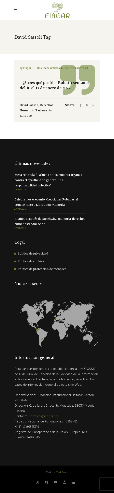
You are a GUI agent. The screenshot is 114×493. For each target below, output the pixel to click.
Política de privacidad (33, 253)
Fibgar (27, 68)
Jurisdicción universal (74, 68)
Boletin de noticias (48, 68)
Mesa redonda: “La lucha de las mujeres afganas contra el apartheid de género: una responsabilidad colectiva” (48, 180)
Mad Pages (62, 472)
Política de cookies (31, 261)
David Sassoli (29, 105)
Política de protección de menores (42, 269)
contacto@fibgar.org (44, 416)
